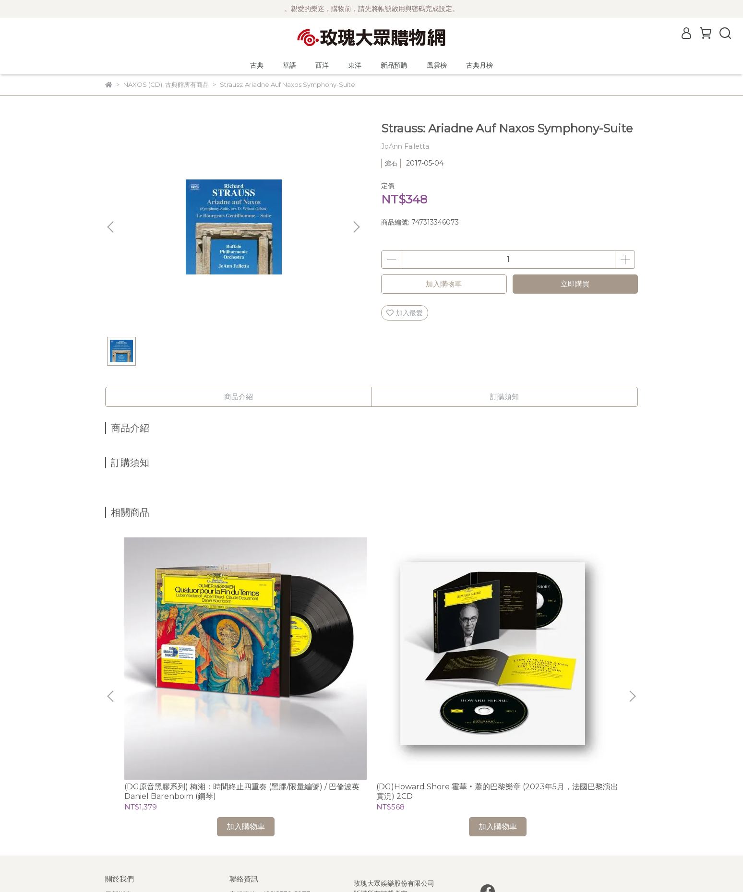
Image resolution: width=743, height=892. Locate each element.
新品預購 (394, 65)
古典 (257, 65)
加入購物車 (444, 283)
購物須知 (118, 801)
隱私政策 (118, 815)
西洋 (322, 65)
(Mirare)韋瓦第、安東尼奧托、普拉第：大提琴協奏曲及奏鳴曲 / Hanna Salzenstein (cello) (433, 655)
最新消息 (118, 757)
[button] (356, 227)
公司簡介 (118, 772)
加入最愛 (404, 313)
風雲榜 (437, 65)
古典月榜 (479, 65)
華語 (289, 65)
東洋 (354, 65)
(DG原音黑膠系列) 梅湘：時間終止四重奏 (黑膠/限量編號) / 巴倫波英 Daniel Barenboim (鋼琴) (176, 655)
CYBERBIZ (329, 867)
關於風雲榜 (122, 786)
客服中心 (118, 829)
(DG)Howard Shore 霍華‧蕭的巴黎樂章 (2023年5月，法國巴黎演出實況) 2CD (306, 655)
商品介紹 (238, 396)
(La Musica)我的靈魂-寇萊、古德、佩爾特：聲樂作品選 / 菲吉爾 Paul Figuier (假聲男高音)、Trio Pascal (562, 655)
